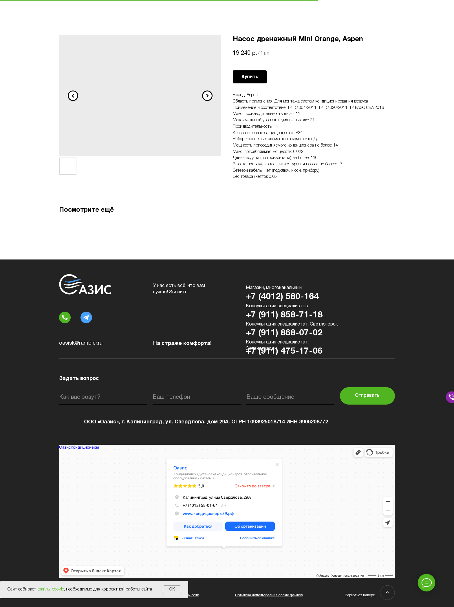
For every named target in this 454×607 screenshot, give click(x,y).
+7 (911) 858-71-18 (284, 315)
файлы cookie (50, 589)
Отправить (367, 396)
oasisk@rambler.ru (80, 343)
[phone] (196, 397)
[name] (103, 397)
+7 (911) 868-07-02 (284, 333)
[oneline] (290, 397)
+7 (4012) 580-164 (282, 297)
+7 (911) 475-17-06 (284, 351)
